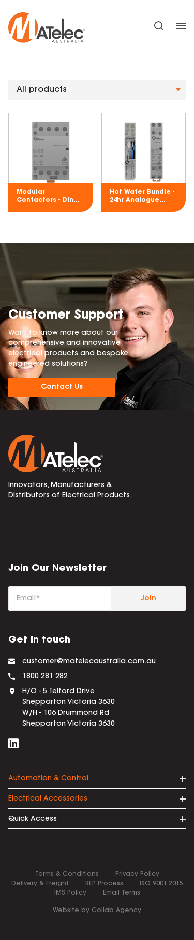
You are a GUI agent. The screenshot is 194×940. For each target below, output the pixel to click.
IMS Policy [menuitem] (70, 893)
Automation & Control (48, 778)
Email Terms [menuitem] (121, 893)
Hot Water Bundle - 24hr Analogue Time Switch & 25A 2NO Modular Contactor (142, 197)
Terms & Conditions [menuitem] (67, 874)
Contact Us (62, 387)
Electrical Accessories (47, 799)
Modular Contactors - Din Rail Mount (45, 197)
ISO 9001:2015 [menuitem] (161, 884)
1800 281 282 (45, 676)
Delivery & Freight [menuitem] (40, 884)
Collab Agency (116, 910)
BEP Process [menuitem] (104, 884)
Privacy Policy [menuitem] (137, 874)
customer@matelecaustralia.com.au (89, 661)
